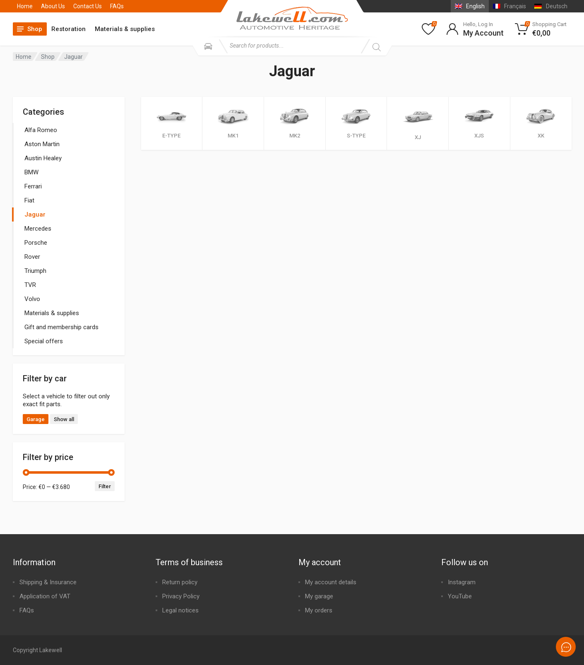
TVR (30, 285)
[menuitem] (470, 6)
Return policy (179, 582)
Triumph (35, 271)
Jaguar (35, 214)
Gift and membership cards (61, 327)
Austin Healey (43, 158)
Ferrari (33, 186)
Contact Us (87, 6)
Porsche (35, 242)
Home (25, 6)
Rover (32, 256)
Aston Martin (42, 144)
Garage (35, 419)
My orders (318, 610)
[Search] (376, 47)
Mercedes (37, 228)
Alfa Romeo (40, 130)
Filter (105, 486)
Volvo (32, 299)
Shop (48, 56)
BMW (31, 172)
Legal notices (180, 610)
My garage (319, 596)
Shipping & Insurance (48, 582)
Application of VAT (44, 596)
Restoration (68, 29)
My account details (330, 582)
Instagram (462, 582)
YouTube (460, 596)
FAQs (117, 6)
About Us (53, 6)
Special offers (43, 341)
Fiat (29, 200)
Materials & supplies (125, 29)
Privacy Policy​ (180, 596)
